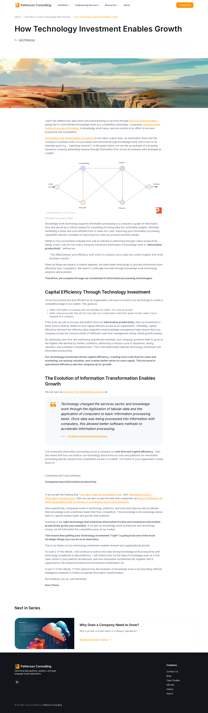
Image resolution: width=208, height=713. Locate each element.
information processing (81, 138)
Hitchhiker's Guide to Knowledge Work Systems (47, 17)
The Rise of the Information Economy (87, 436)
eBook (18, 17)
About (127, 5)
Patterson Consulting (33, 5)
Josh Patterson (26, 40)
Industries (63, 5)
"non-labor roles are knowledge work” (101, 494)
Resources (110, 5)
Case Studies (173, 680)
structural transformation (143, 120)
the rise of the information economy (83, 391)
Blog (168, 676)
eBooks (170, 684)
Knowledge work (54, 138)
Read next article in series (96, 639)
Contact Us (185, 5)
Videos (169, 689)
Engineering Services (86, 5)
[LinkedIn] (17, 682)
